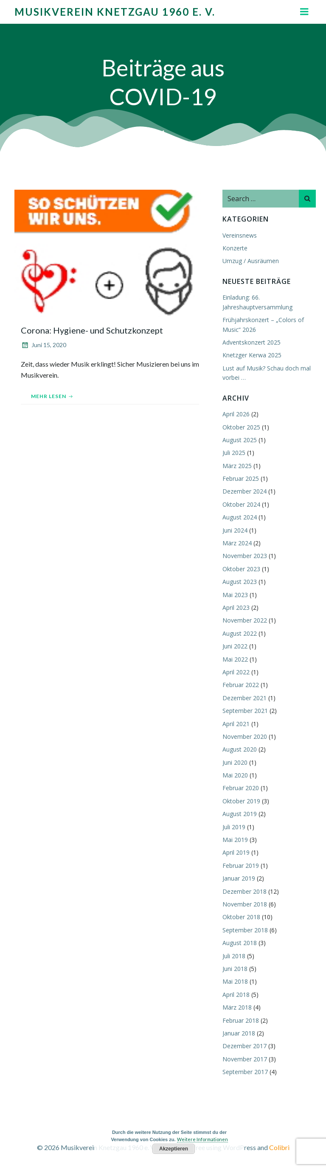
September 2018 (245, 930)
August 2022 (239, 633)
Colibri (279, 1147)
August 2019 (239, 814)
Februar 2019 (240, 865)
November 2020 (244, 736)
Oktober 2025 (241, 427)
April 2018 (236, 994)
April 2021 (236, 724)
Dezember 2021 (244, 698)
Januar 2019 (238, 878)
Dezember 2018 (244, 891)
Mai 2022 (235, 659)
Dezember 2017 (244, 1046)
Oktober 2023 (241, 569)
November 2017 (244, 1059)
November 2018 (244, 904)
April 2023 (236, 607)
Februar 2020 (240, 788)
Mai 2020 (235, 775)
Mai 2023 (235, 595)
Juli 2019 (233, 827)
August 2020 (239, 749)
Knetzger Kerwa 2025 (251, 355)
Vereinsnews (239, 235)
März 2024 (237, 543)
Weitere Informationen (202, 1139)
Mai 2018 (235, 981)
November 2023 (244, 556)
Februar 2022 (240, 685)
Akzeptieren (173, 1149)
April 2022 (236, 672)
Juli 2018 (233, 956)
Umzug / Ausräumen (250, 261)
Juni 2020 (234, 762)
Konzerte (234, 248)
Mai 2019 (235, 840)
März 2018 (237, 1007)
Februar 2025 (240, 478)
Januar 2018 (238, 1033)
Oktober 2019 (241, 801)
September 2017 (245, 1072)
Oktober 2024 (241, 504)
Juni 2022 (234, 646)
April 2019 (236, 852)
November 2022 (244, 620)
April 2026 (236, 414)
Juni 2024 (234, 530)
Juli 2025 (233, 453)
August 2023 (239, 582)
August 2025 (239, 440)
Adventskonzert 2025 (251, 342)
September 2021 (245, 711)
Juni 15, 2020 (43, 344)
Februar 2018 (240, 1020)
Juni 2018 (234, 969)
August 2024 (239, 517)
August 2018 (239, 943)
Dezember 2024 (244, 491)
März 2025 (237, 466)
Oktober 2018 (241, 917)
